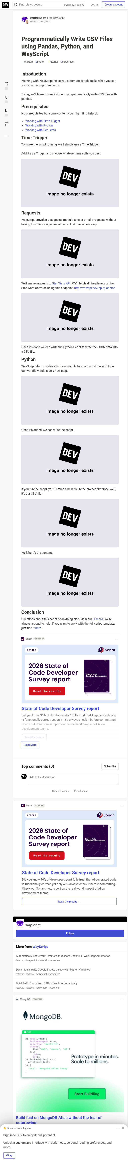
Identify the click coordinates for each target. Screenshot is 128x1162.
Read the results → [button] (69, 901)
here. (38, 628)
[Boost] (6, 123)
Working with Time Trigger (42, 121)
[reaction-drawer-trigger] (6, 85)
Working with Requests (40, 130)
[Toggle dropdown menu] (116, 639)
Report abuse (81, 791)
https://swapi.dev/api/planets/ (94, 288)
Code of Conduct (61, 791)
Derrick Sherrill (39, 17)
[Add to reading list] (6, 112)
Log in (94, 4)
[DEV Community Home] (5, 4)
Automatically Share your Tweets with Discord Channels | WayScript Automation (69, 958)
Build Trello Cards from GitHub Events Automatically (69, 986)
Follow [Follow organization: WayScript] (70, 933)
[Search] (15, 5)
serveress (67, 62)
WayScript (59, 17)
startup (28, 62)
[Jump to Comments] (6, 99)
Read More (30, 744)
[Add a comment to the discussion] (73, 779)
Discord (98, 619)
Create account (113, 4)
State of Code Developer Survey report (60, 708)
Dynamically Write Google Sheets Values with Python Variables (69, 972)
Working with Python (39, 125)
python (40, 62)
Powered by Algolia (73, 5)
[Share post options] (6, 136)
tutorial (53, 62)
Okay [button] (9, 1155)
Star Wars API (61, 283)
